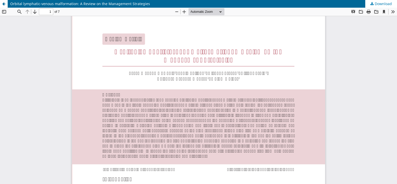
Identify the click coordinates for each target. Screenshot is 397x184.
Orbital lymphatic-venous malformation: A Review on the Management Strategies (80, 3)
